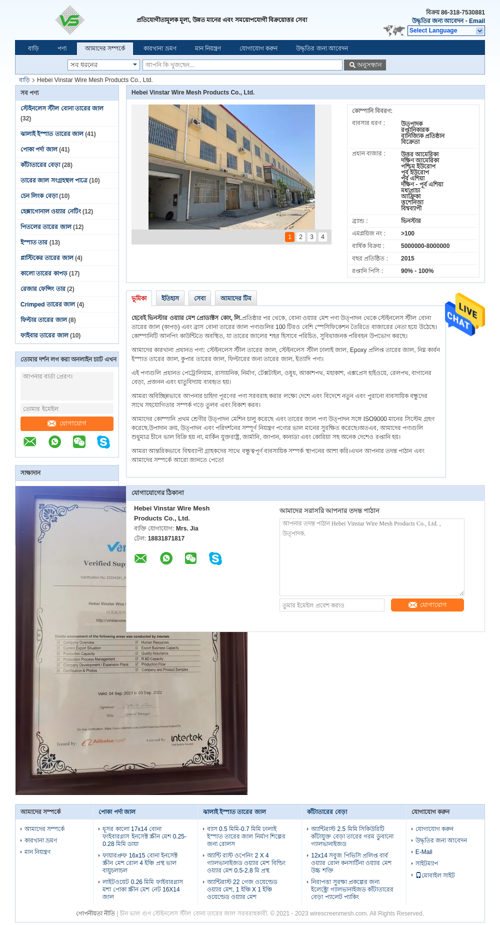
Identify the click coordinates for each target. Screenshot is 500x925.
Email (477, 21)
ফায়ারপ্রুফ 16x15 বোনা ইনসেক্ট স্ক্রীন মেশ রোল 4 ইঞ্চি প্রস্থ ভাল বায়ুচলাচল (140, 863)
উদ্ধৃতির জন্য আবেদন (438, 21)
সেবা (200, 298)
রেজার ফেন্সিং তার (43, 289)
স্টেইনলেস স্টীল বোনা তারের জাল (62, 108)
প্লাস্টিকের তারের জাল (47, 258)
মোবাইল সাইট (435, 875)
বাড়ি (33, 48)
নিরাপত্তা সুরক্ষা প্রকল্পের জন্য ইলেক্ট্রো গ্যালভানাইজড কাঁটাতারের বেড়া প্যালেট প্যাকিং (352, 889)
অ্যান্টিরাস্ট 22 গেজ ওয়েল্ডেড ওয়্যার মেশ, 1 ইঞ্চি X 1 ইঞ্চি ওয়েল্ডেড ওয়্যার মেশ (242, 889)
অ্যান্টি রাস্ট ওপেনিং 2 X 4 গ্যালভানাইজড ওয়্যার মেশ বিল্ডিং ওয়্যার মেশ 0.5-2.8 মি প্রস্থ (246, 863)
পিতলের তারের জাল (46, 227)
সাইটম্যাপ (427, 863)
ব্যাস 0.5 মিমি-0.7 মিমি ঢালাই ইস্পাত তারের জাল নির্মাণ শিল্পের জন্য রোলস (246, 837)
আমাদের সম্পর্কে (105, 48)
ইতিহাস (170, 298)
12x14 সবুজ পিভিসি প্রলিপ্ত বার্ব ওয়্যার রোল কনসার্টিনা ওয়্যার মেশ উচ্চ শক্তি (351, 863)
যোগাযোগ (67, 423)
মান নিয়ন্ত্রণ (208, 48)
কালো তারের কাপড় (44, 273)
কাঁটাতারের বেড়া (40, 165)
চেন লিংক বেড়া (39, 196)
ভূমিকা (139, 298)
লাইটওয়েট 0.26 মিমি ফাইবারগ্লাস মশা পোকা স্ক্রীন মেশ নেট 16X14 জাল (142, 889)
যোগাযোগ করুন (259, 48)
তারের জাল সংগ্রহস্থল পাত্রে (54, 180)
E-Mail (424, 852)
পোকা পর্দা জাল (39, 149)
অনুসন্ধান (369, 64)
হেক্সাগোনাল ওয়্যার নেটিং (50, 211)
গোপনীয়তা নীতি (95, 913)
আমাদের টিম (236, 298)
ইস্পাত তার (34, 242)
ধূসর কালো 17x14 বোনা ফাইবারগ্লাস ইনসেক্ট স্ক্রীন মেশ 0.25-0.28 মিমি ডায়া (144, 837)
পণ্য (62, 48)
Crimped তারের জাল (47, 304)
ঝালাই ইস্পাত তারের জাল (52, 134)
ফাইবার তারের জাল (44, 335)
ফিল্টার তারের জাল (43, 320)
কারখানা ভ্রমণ (160, 48)
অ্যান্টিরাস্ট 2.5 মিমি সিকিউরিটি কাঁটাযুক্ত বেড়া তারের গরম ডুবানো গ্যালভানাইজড (352, 837)
